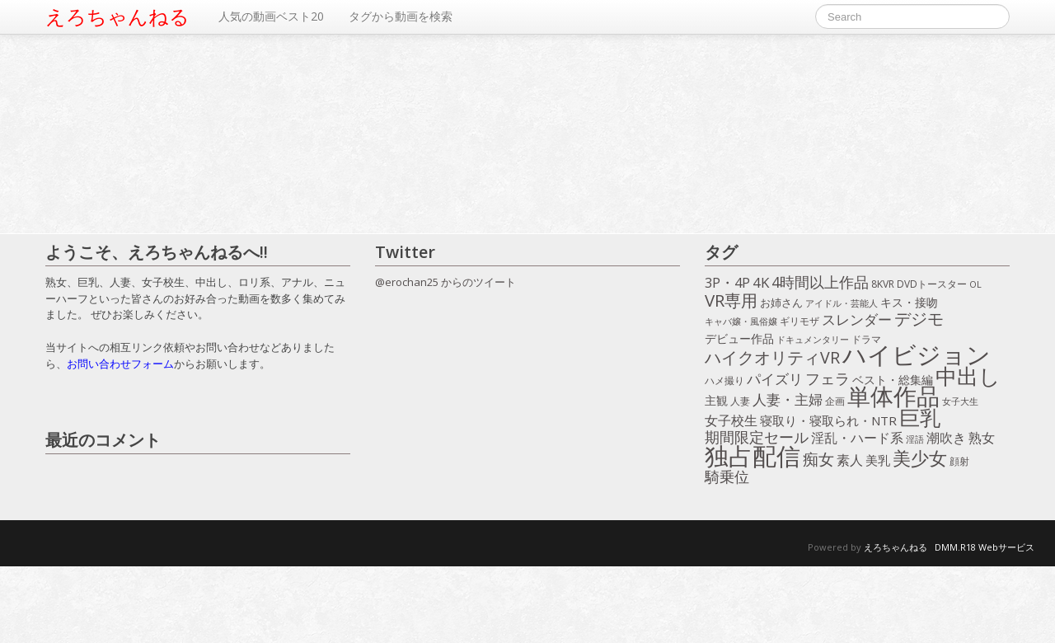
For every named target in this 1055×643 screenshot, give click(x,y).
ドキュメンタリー (812, 339)
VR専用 (731, 301)
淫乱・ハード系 (857, 438)
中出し (968, 376)
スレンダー (857, 320)
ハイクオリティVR (772, 358)
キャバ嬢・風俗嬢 (741, 321)
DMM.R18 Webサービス (984, 547)
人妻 (740, 401)
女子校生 (731, 421)
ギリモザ (799, 321)
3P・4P (727, 283)
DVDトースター (932, 283)
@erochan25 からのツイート (445, 282)
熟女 (981, 438)
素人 (850, 461)
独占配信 (752, 456)
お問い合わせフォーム (120, 363)
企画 (835, 401)
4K (761, 283)
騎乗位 (727, 477)
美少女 (920, 458)
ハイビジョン (916, 355)
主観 (716, 400)
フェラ (827, 379)
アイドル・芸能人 (841, 303)
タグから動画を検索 (400, 16)
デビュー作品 (739, 338)
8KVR (882, 284)
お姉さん (781, 302)
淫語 (915, 439)
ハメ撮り (724, 380)
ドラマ (866, 339)
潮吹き (946, 438)
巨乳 (919, 418)
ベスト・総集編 (892, 379)
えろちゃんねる (117, 17)
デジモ (919, 319)
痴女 (818, 460)
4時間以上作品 (820, 283)
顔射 (959, 461)
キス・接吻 (909, 302)
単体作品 (893, 396)
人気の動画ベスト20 (271, 16)
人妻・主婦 (788, 400)
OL (975, 284)
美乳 (877, 460)
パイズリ (775, 379)
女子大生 (960, 401)
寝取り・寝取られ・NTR (828, 421)
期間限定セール (757, 437)
